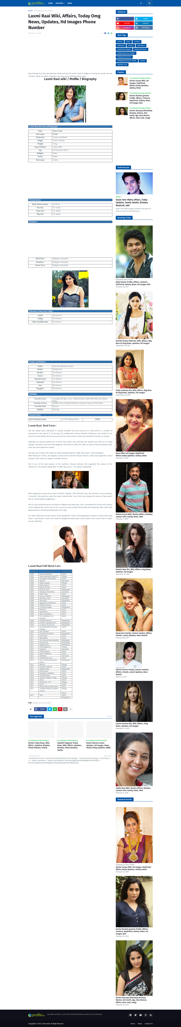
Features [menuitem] (59, 3)
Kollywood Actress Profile (43, 11)
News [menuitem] (70, 3)
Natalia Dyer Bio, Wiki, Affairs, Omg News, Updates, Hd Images (133, 570)
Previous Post (34, 756)
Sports (142, 61)
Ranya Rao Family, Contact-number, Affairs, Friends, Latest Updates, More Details (134, 634)
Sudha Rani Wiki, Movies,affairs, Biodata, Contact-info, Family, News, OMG (133, 789)
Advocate (121, 45)
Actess (120, 42)
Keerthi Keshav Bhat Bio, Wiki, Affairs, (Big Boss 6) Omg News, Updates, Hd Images (134, 342)
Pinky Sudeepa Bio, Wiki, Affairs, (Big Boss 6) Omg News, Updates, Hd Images (134, 391)
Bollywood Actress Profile (127, 61)
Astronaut (141, 45)
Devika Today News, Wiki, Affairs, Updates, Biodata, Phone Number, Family (39, 745)
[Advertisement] (70, 56)
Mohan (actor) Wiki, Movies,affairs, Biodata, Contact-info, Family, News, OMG (134, 515)
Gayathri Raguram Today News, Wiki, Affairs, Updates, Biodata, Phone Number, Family (69, 746)
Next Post (107, 756)
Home (30, 11)
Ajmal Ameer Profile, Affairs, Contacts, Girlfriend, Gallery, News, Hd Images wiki (133, 283)
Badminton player (124, 49)
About (140, 1024)
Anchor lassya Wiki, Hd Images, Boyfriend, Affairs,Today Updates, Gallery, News (139, 84)
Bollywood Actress (124, 57)
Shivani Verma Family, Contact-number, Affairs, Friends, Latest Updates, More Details (132, 672)
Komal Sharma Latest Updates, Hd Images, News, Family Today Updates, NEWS (98, 745)
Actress (137, 42)
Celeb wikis (46, 1024)
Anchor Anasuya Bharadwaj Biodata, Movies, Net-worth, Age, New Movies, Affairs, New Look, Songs (141, 114)
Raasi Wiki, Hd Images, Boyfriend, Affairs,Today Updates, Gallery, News (131, 454)
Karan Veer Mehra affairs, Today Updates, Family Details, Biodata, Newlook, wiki (132, 202)
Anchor (130, 45)
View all (109, 716)
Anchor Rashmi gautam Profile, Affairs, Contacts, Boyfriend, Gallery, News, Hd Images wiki (140, 99)
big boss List (122, 65)
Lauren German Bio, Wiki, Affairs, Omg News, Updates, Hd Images (132, 724)
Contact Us (149, 1024)
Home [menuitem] (50, 3)
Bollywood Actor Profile (126, 53)
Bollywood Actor (141, 49)
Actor (128, 42)
